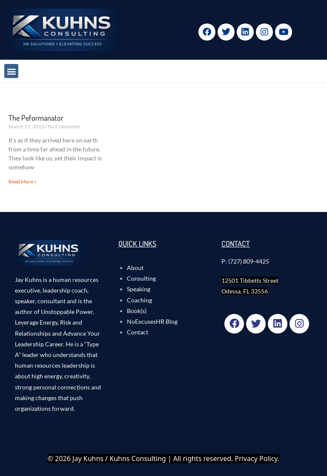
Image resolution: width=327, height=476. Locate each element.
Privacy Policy (256, 458)
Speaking (138, 289)
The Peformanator (36, 117)
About (135, 267)
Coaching (139, 300)
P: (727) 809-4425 (245, 261)
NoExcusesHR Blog (152, 321)
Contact (137, 332)
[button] (11, 71)
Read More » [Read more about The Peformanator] (23, 181)
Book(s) (136, 310)
